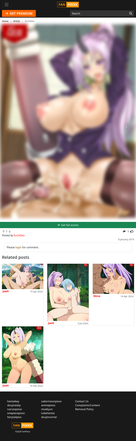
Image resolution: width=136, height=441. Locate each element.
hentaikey (13, 401)
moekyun (47, 409)
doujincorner (49, 417)
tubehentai (48, 413)
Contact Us (81, 401)
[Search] (130, 13)
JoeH (6, 291)
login (18, 247)
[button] (10, 126)
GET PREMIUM (19, 13)
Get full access (67, 225)
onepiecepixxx (16, 413)
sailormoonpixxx (51, 401)
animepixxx (48, 405)
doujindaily (14, 405)
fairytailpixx (14, 417)
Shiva (96, 296)
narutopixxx (14, 409)
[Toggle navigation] (6, 4)
